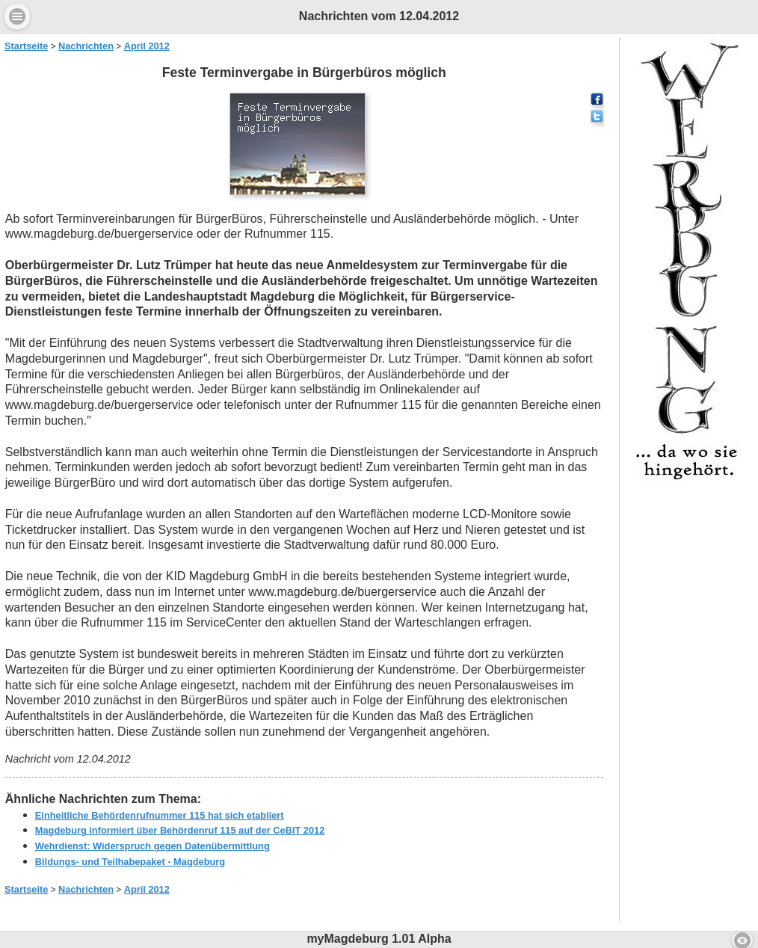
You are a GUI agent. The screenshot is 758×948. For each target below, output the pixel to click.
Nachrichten (86, 46)
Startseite (26, 46)
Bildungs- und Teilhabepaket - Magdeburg (130, 861)
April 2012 (147, 46)
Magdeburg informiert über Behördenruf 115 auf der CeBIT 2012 (180, 830)
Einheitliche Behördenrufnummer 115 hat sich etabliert (159, 815)
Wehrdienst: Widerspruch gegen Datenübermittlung (152, 846)
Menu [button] (17, 16)
